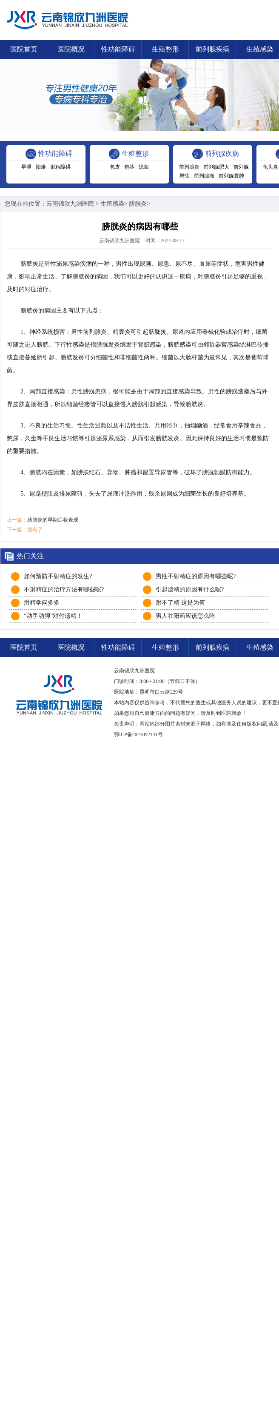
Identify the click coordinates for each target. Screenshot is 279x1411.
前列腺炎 (189, 167)
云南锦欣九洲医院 (70, 204)
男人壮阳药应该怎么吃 (185, 616)
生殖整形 (165, 49)
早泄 (26, 167)
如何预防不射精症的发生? (58, 576)
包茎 (129, 167)
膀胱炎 (138, 204)
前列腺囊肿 (231, 176)
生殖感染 (112, 204)
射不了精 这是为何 (180, 602)
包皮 (115, 167)
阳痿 (41, 167)
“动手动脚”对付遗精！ (53, 616)
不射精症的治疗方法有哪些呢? (64, 589)
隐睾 (144, 167)
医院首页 (23, 49)
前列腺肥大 (216, 167)
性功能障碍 (118, 49)
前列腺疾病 (213, 49)
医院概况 (71, 49)
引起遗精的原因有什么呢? (190, 589)
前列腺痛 (204, 176)
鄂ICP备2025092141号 (138, 734)
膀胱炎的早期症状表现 (52, 520)
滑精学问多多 (42, 602)
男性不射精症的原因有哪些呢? (196, 576)
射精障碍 (60, 167)
